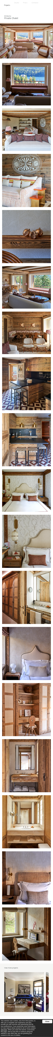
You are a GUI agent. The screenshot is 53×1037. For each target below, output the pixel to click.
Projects (7, 5)
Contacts (35, 3)
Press (25, 3)
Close (47, 1021)
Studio (16, 3)
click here (4, 1030)
